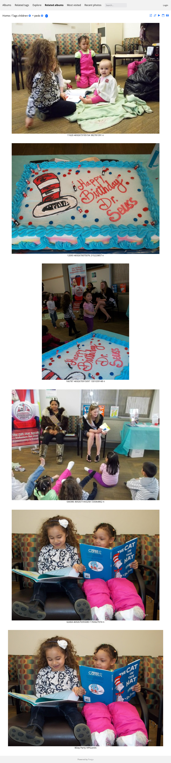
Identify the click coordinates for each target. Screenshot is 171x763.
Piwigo (91, 759)
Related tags (22, 5)
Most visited (74, 5)
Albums (6, 5)
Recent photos (92, 5)
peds (37, 15)
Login (165, 5)
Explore (37, 5)
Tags (15, 15)
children (23, 15)
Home (6, 15)
